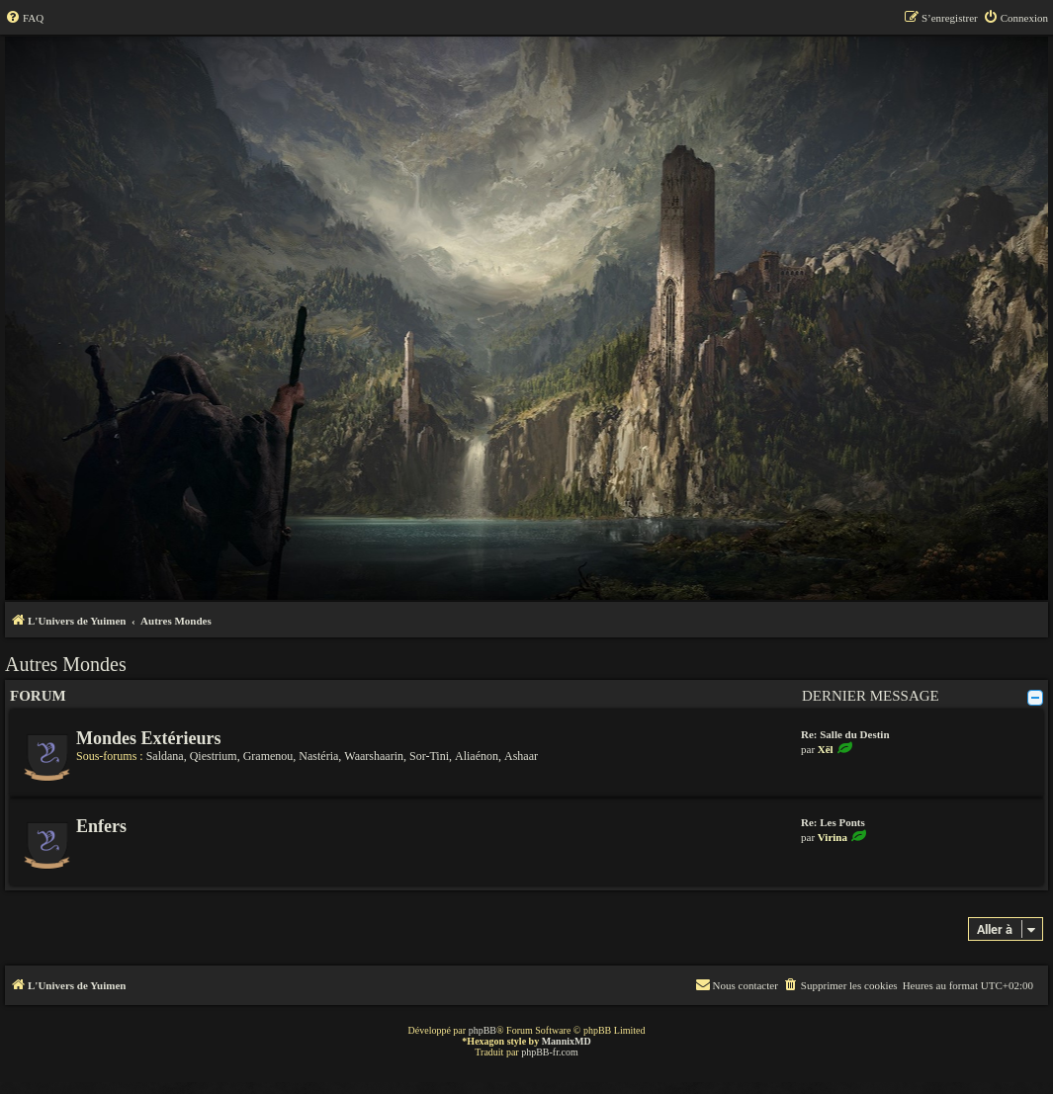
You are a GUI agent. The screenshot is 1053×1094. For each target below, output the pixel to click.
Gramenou (268, 756)
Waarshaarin (373, 756)
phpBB (482, 1030)
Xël (826, 749)
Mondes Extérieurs (148, 738)
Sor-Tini (429, 756)
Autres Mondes (66, 664)
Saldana (165, 756)
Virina (832, 837)
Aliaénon (476, 756)
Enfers (101, 826)
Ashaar (521, 756)
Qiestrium (213, 756)
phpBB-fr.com (549, 1052)
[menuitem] (24, 18)
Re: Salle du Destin (845, 734)
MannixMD (566, 1041)
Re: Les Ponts (833, 822)
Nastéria (318, 756)
